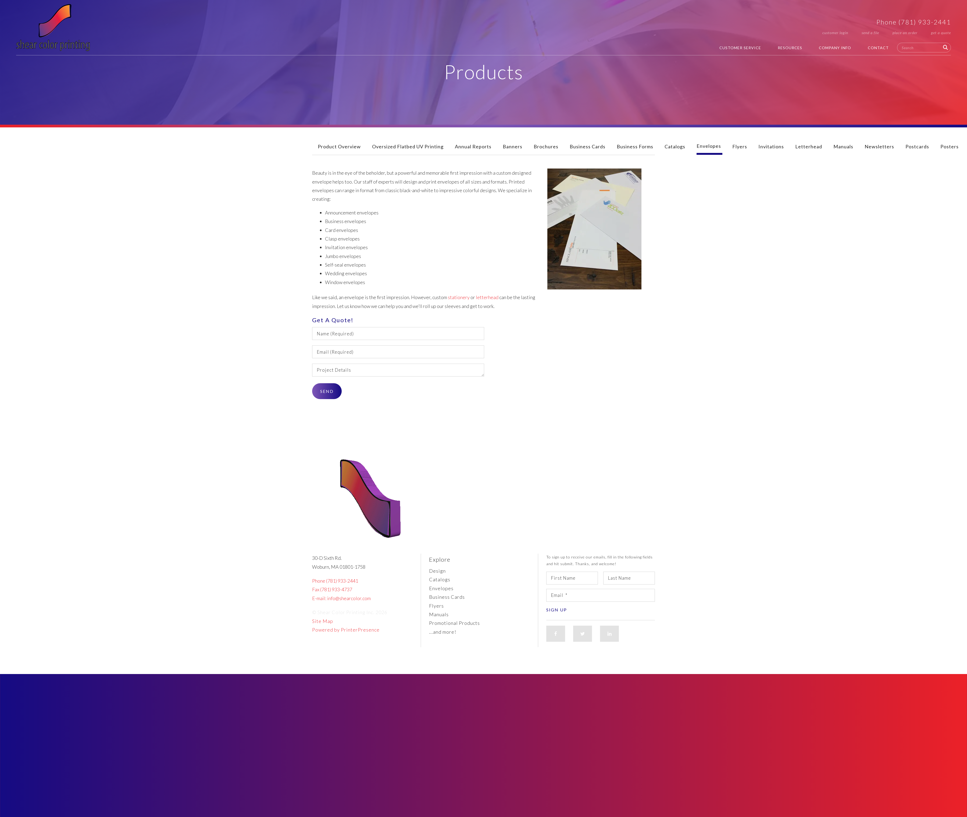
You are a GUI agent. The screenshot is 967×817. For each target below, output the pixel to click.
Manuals (843, 146)
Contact (878, 47)
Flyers (739, 146)
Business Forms (635, 146)
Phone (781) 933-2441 (913, 22)
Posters (949, 146)
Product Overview (339, 146)
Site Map (322, 621)
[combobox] (924, 47)
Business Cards (587, 146)
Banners (512, 146)
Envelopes (709, 146)
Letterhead (808, 146)
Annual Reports (473, 146)
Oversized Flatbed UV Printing (408, 146)
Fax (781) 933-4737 (332, 589)
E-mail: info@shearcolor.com (341, 598)
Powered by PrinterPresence (346, 630)
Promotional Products (454, 623)
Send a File (870, 32)
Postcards (917, 146)
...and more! (442, 632)
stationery (459, 297)
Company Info (835, 47)
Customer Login (835, 32)
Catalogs (675, 146)
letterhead (487, 297)
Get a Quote (941, 32)
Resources (790, 47)
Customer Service (740, 47)
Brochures (546, 146)
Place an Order (905, 32)
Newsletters (879, 146)
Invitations (771, 146)
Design (437, 571)
